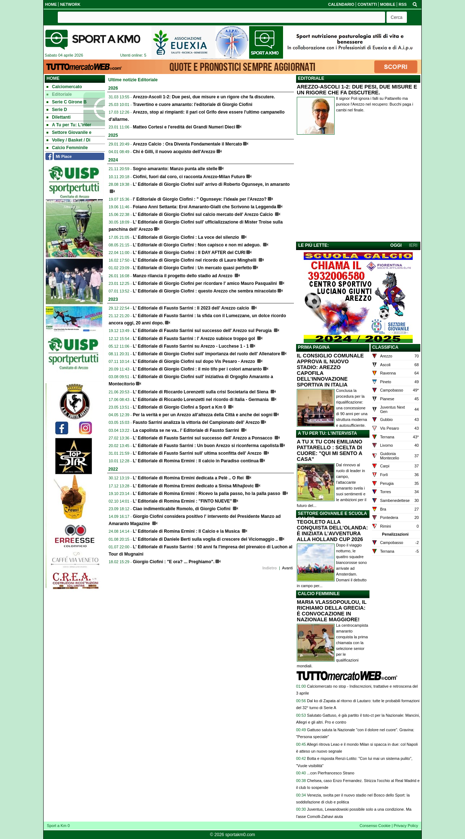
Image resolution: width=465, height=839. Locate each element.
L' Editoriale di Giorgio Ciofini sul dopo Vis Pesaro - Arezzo (194, 361)
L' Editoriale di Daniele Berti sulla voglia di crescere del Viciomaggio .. (205, 539)
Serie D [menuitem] (56, 109)
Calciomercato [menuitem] (64, 86)
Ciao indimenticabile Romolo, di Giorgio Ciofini (182, 508)
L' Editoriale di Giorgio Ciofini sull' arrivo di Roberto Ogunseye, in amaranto (211, 184)
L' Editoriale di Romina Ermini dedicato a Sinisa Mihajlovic (193, 485)
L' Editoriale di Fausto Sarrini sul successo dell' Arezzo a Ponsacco (203, 438)
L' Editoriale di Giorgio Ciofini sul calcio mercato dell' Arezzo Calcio (203, 214)
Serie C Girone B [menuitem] (66, 102)
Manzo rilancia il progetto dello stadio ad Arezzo (183, 275)
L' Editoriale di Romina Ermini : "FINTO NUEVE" (182, 501)
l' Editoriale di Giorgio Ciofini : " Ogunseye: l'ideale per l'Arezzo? (200, 199)
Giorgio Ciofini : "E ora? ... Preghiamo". (174, 561)
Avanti (287, 568)
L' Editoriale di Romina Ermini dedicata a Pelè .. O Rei (189, 477)
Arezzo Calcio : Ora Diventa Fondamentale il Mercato (187, 144)
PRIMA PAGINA (313, 347)
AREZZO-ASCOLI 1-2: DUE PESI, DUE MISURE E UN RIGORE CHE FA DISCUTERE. (357, 89)
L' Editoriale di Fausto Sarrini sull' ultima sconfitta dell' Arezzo (198, 453)
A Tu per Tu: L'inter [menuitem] (68, 124)
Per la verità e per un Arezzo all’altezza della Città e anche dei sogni (202, 414)
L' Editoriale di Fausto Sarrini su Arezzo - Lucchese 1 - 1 (191, 346)
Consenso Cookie (375, 825)
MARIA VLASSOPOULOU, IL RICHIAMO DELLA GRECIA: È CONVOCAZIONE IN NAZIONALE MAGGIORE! (332, 610)
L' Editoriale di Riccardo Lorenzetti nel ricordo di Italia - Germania (201, 399)
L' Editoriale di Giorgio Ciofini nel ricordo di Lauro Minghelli (195, 260)
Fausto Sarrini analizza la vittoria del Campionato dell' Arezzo (196, 422)
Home (53, 78)
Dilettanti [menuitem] (58, 117)
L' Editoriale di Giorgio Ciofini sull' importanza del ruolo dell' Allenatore (206, 353)
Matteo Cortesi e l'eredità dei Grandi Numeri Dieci (184, 127)
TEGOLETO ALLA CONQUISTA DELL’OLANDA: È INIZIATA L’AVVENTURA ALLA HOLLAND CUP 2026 (332, 530)
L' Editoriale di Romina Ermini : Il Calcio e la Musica (187, 531)
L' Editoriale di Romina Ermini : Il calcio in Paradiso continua (196, 460)
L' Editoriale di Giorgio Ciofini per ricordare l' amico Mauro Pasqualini (205, 283)
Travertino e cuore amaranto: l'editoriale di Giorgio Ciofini (192, 104)
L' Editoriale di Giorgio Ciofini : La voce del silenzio (186, 237)
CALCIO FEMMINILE (319, 593)
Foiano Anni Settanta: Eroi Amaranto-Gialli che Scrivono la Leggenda (204, 206)
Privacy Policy (406, 825)
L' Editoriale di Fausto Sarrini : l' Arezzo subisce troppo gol (194, 338)
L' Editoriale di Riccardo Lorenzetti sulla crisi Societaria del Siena (201, 391)
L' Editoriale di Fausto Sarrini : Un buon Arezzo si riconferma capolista (206, 445)
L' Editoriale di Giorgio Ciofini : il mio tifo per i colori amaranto (197, 369)
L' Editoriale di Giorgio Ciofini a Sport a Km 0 (180, 407)
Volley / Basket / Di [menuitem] (68, 140)
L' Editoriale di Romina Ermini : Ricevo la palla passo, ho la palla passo (207, 493)
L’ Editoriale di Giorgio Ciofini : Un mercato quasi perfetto (192, 267)
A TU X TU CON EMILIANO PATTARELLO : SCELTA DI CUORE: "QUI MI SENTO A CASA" (329, 450)
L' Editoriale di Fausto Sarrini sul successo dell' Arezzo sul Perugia (203, 330)
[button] (396, 17)
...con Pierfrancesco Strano (330, 773)
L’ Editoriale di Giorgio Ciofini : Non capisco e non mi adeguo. (197, 244)
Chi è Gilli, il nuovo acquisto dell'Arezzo (174, 151)
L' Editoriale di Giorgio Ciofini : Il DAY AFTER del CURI (189, 252)
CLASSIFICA (385, 347)
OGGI (395, 245)
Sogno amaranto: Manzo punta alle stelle (175, 168)
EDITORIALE (311, 78)
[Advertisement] (358, 190)
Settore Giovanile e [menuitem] (69, 132)
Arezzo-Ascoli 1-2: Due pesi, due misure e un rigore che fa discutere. (204, 96)
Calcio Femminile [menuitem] (67, 147)
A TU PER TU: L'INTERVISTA (327, 433)
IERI (413, 245)
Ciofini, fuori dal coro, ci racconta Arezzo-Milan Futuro (189, 176)
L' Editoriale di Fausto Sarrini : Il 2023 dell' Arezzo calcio (191, 308)
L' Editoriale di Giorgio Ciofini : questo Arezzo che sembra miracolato (204, 291)
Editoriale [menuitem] (59, 94)
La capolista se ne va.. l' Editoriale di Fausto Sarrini (186, 430)
